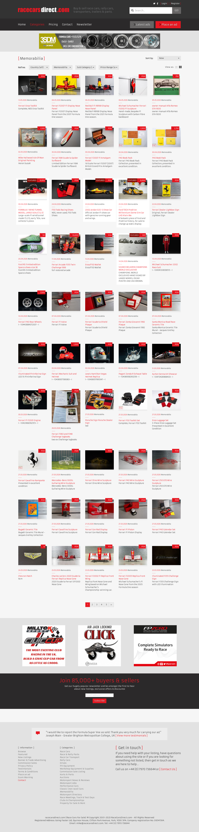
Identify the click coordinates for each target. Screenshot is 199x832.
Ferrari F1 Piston (126, 529)
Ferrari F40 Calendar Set (163, 529)
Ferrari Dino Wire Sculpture (98, 480)
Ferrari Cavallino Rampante (31, 480)
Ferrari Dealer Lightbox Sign (165, 210)
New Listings (24, 757)
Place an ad (168, 24)
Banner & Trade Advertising (32, 760)
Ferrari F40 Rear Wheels (30, 322)
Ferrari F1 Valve (59, 322)
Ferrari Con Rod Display (96, 529)
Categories (37, 24)
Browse (22, 751)
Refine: (21, 67)
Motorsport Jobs (68, 783)
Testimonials (24, 768)
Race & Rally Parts (69, 754)
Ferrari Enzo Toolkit (27, 106)
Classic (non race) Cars (71, 789)
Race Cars (65, 751)
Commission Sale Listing (72, 771)
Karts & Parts (67, 774)
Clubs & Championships (72, 800)
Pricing (53, 24)
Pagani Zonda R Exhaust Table (133, 374)
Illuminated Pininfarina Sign (32, 374)
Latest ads (142, 24)
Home (22, 24)
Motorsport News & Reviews (75, 780)
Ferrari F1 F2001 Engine (29, 420)
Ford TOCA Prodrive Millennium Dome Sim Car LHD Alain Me (131, 213)
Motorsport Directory (71, 794)
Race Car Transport (69, 757)
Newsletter (84, 24)
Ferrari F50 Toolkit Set (129, 420)
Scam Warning (25, 777)
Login (164, 3)
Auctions (64, 777)
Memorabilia (66, 791)
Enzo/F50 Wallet (93, 264)
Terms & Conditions (28, 771)
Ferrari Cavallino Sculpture (64, 529)
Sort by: (149, 58)
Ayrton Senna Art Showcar (164, 374)
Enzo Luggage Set (160, 420)
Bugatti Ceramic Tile (27, 529)
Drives (63, 763)
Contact (67, 24)
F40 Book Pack (125, 158)
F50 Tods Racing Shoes (62, 210)
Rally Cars (65, 760)
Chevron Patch (25, 576)
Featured (22, 754)
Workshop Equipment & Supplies (77, 768)
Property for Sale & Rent (72, 803)
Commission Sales (27, 763)
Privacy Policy (25, 766)
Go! (176, 10)
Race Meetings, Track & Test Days (77, 797)
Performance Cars (69, 786)
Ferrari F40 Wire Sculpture (131, 480)
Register (175, 3)
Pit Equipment (67, 766)
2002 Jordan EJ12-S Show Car (98, 210)
